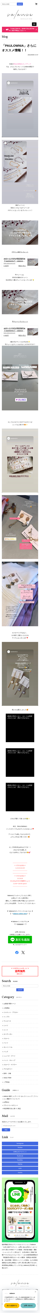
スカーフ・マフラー (10, 1064)
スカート (6, 1038)
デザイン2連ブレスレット (20, 252)
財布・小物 (7, 1073)
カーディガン (8, 1034)
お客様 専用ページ (10, 1003)
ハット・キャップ (9, 1060)
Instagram (20, 924)
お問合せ (6, 1102)
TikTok (20, 1164)
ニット (6, 1030)
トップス (6, 1017)
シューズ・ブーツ (9, 1056)
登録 (6, 1130)
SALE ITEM (7, 1078)
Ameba (20, 1173)
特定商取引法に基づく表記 (12, 1108)
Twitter (20, 1148)
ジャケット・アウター (11, 1012)
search (20, 4)
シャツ (6, 1025)
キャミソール (8, 1047)
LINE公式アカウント (20, 1152)
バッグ (6, 1051)
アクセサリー (8, 1069)
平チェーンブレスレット (20, 321)
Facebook (20, 1156)
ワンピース (7, 1021)
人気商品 (6, 1008)
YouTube (20, 1160)
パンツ (6, 1043)
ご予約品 (6, 1082)
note (20, 1168)
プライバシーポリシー (11, 1105)
